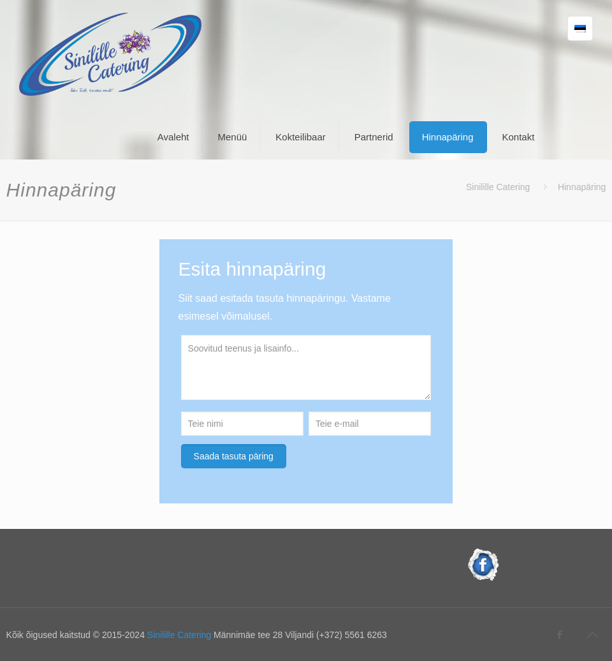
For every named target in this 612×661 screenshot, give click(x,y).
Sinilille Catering (498, 187)
